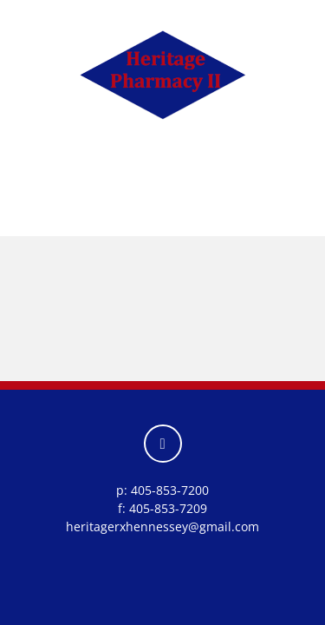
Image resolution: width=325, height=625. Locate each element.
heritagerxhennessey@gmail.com (162, 526)
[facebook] (163, 443)
